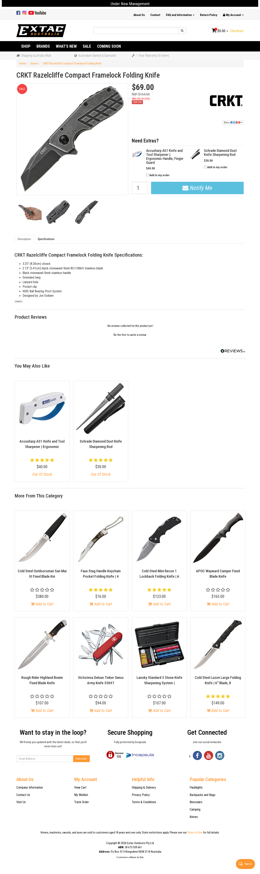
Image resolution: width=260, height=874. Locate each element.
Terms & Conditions (144, 802)
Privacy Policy (141, 795)
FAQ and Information (180, 15)
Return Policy (208, 15)
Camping (195, 809)
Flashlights (196, 787)
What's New (66, 46)
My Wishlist (81, 795)
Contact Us (23, 795)
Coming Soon (109, 46)
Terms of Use (194, 832)
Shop (26, 46)
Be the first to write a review (130, 335)
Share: (233, 122)
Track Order (81, 802)
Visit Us (21, 802)
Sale (87, 46)
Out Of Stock (42, 474)
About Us (139, 15)
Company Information (29, 787)
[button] (130, 334)
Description (24, 239)
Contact (155, 15)
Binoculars (196, 802)
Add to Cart (42, 604)
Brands (43, 46)
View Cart (80, 787)
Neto (142, 857)
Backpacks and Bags (202, 795)
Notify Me (197, 187)
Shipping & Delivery (144, 787)
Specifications (46, 239)
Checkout (237, 31)
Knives (194, 817)
